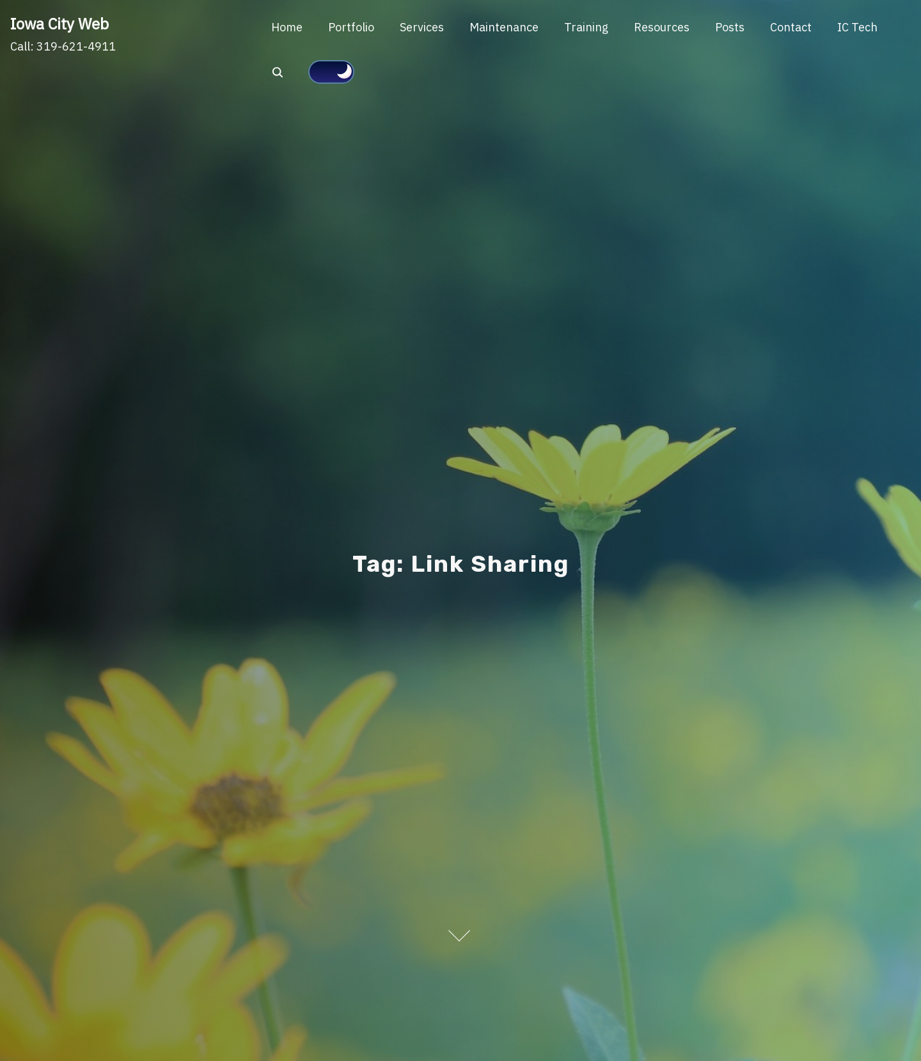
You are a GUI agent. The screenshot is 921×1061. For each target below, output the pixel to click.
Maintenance (504, 27)
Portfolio (351, 27)
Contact (791, 27)
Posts (729, 27)
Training (586, 27)
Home (287, 27)
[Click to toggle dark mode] (331, 72)
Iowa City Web (59, 23)
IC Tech (857, 27)
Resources (661, 27)
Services (422, 27)
